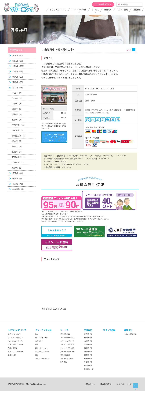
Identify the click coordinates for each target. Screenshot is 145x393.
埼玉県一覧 (88, 355)
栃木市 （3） (17, 141)
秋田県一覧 (88, 338)
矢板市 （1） (17, 151)
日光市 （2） (17, 146)
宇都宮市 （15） (19, 125)
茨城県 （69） (18, 82)
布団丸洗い (39, 341)
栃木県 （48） (18, 87)
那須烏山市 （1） (19, 157)
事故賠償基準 (65, 355)
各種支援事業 (12, 348)
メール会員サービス (67, 338)
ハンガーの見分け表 (67, 348)
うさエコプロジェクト (15, 351)
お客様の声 (12, 355)
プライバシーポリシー (126, 384)
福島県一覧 (88, 348)
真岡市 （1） (17, 109)
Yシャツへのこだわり (15, 341)
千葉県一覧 (88, 362)
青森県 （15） (18, 55)
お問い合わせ (89, 384)
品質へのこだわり (14, 334)
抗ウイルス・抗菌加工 (15, 338)
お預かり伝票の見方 (67, 351)
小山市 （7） (17, 93)
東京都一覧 (88, 365)
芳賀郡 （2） (17, 114)
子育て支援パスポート (15, 344)
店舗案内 (107, 10)
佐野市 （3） (17, 119)
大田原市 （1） (18, 162)
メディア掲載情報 (130, 334)
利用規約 (63, 362)
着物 (36, 355)
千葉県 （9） (17, 178)
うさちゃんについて (58, 10)
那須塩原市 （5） (19, 135)
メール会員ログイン (103, 4)
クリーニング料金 (79, 10)
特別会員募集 (65, 334)
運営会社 (136, 10)
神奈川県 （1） (18, 189)
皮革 (36, 344)
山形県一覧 (88, 341)
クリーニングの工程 (67, 341)
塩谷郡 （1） (17, 168)
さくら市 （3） (18, 130)
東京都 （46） (18, 184)
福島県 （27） (18, 76)
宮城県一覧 (88, 344)
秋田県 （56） (18, 60)
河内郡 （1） (17, 98)
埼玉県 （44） (18, 173)
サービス (95, 10)
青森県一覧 (88, 334)
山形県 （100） (18, 66)
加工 (36, 334)
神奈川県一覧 (88, 369)
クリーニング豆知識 (67, 344)
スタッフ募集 (122, 10)
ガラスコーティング (42, 358)
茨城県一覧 (88, 351)
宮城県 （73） (18, 71)
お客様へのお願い (66, 358)
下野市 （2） (17, 103)
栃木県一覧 (88, 358)
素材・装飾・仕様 (41, 338)
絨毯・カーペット (41, 348)
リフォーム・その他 (42, 351)
